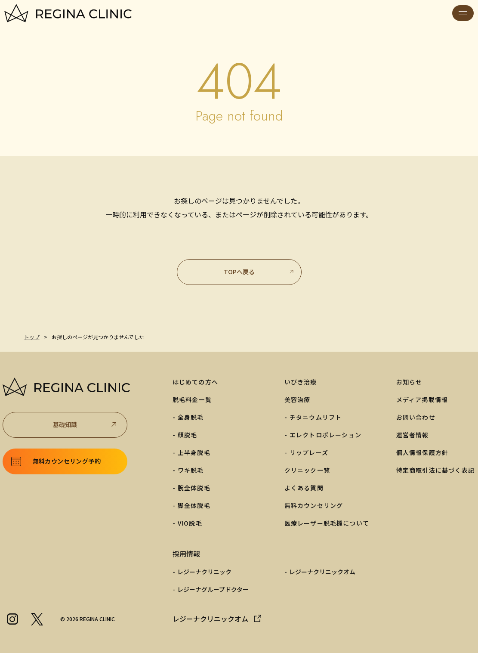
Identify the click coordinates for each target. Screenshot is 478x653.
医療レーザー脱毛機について (327, 523)
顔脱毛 (187, 434)
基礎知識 (85, 424)
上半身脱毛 (194, 452)
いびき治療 (300, 382)
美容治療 (297, 399)
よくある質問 (304, 487)
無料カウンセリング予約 (67, 461)
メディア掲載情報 (422, 399)
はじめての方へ (195, 382)
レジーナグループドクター (213, 589)
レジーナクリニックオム (322, 571)
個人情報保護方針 (422, 452)
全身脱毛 (191, 417)
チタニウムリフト (316, 417)
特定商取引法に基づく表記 (435, 470)
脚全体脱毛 (194, 505)
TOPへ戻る (259, 271)
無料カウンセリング (313, 505)
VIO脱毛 (190, 523)
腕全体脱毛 (194, 487)
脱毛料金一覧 (192, 399)
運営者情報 (412, 434)
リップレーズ (309, 452)
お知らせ (409, 382)
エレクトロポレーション (325, 434)
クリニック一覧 (307, 470)
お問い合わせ (415, 417)
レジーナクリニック (204, 571)
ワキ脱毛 (191, 470)
